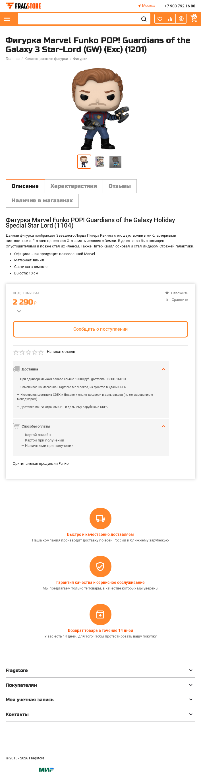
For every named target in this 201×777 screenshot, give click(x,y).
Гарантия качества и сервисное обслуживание (100, 582)
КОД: (17, 293)
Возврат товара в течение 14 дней (100, 630)
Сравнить (176, 299)
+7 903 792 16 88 (180, 6)
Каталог (7, 19)
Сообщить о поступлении (100, 329)
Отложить (176, 293)
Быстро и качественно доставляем (100, 534)
